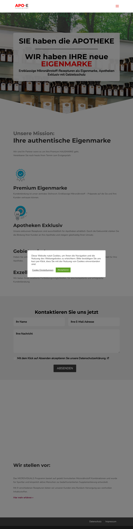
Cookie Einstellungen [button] (42, 270)
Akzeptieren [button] (63, 269)
